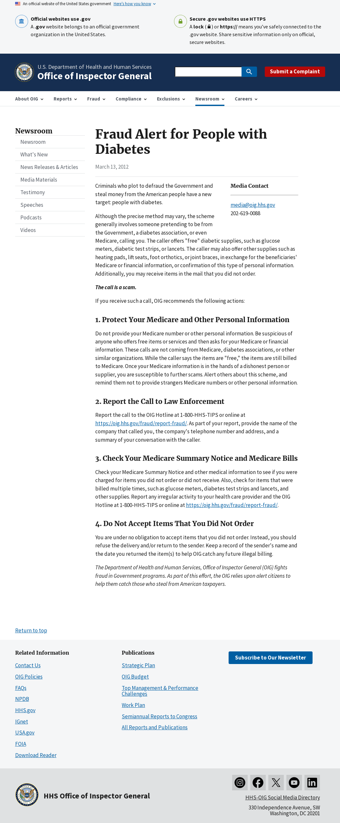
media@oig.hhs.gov (253, 204)
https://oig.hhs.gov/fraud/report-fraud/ (141, 423)
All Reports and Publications (155, 727)
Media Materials (38, 179)
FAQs (20, 687)
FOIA (20, 743)
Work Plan (133, 705)
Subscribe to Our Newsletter (270, 657)
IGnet (21, 721)
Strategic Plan (138, 665)
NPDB (22, 698)
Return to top (31, 630)
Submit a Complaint (295, 71)
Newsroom (33, 141)
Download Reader (36, 755)
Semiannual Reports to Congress (159, 716)
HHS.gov (25, 710)
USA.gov (25, 732)
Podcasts (31, 217)
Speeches (31, 204)
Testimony (32, 192)
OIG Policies (29, 676)
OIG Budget (135, 676)
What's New (34, 154)
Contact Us (28, 665)
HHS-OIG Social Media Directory (282, 797)
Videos (28, 230)
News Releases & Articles (49, 167)
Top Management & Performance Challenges (160, 691)
